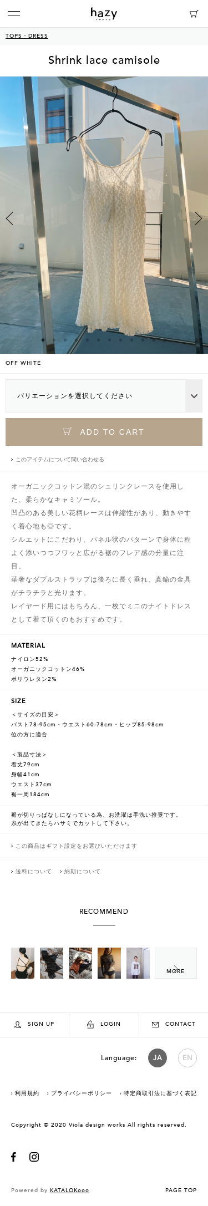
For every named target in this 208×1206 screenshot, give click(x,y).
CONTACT (174, 1024)
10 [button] (143, 339)
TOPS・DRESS (27, 36)
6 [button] (98, 339)
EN (187, 1058)
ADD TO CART (103, 431)
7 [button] (109, 339)
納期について (82, 871)
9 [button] (132, 339)
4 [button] (76, 339)
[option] (104, 225)
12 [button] (165, 339)
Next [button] (198, 218)
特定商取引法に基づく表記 (160, 1093)
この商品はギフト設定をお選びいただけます (77, 846)
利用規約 (27, 1093)
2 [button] (54, 339)
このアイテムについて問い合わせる (60, 459)
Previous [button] (9, 218)
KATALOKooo (69, 1190)
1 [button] (43, 339)
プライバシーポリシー (81, 1093)
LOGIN (104, 1024)
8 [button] (120, 339)
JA (157, 1058)
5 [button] (87, 339)
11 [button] (154, 339)
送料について (34, 871)
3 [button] (65, 339)
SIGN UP (34, 1024)
